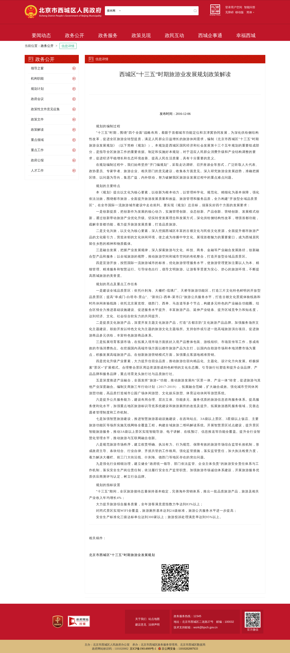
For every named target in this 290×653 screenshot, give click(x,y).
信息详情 (68, 46)
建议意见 (140, 624)
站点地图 (154, 619)
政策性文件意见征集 (45, 109)
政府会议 (37, 99)
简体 (250, 12)
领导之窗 (37, 68)
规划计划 (37, 88)
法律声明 (154, 624)
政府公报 (37, 160)
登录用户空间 (233, 7)
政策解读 (37, 129)
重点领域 (37, 140)
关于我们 (140, 619)
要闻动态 (41, 35)
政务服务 (108, 35)
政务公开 (74, 35)
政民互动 (174, 35)
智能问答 (249, 7)
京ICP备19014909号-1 (143, 648)
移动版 (239, 12)
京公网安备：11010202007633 (180, 648)
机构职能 (37, 78)
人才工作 (37, 170)
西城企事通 (210, 35)
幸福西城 (246, 35)
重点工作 (37, 150)
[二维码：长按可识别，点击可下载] (175, 577)
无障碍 (229, 12)
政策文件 (37, 119)
